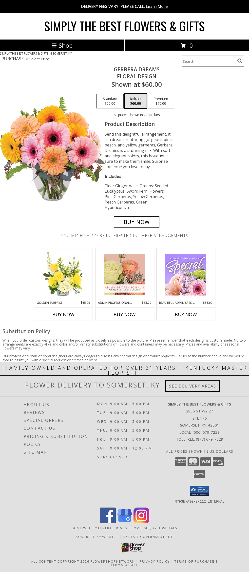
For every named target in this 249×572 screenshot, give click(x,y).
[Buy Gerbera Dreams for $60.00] (136, 222)
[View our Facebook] (108, 521)
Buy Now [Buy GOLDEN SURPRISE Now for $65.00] (63, 314)
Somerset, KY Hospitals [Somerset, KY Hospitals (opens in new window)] (154, 528)
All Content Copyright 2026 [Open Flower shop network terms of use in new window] (60, 561)
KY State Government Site (148, 536)
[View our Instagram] (141, 521)
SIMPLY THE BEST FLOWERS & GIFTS (124, 26)
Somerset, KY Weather (97, 536)
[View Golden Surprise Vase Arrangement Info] (63, 274)
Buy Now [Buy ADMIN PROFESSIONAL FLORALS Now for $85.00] (125, 314)
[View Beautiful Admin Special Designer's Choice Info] (185, 274)
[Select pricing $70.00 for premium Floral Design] (161, 101)
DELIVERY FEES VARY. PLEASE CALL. (124, 6)
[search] (240, 61)
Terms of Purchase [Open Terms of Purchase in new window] (194, 561)
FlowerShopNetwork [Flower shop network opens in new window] (113, 561)
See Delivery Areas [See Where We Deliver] (192, 386)
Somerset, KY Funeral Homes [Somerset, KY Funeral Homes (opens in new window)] (99, 528)
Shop (62, 45)
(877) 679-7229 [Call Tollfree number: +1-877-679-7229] (209, 439)
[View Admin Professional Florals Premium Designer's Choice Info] (124, 274)
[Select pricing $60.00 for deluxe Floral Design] (136, 101)
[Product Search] (208, 61)
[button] (199, 491)
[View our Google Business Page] (125, 521)
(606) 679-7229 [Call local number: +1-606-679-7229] (206, 432)
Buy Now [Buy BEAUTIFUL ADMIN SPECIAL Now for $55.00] (186, 314)
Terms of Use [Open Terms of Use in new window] (124, 564)
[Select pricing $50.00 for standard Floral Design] (110, 101)
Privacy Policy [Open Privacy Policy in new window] (154, 561)
